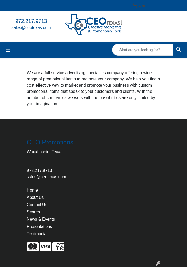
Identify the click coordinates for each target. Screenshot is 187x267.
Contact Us (37, 204)
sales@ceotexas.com (31, 27)
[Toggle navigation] (8, 49)
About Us (35, 197)
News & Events (41, 219)
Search (33, 212)
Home (32, 190)
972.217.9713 (31, 21)
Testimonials (38, 233)
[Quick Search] (143, 50)
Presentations (39, 226)
